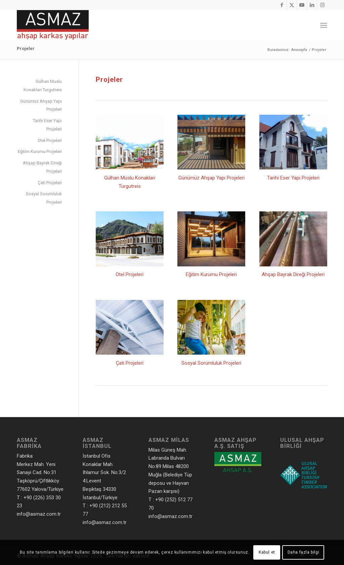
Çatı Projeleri (129, 363)
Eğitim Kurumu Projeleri (211, 274)
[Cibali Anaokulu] (211, 327)
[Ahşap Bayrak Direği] (293, 238)
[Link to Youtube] (302, 5)
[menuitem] (323, 25)
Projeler (26, 48)
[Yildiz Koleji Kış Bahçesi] (211, 238)
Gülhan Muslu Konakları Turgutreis (43, 85)
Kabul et (267, 552)
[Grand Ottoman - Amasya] (130, 238)
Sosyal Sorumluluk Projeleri (211, 363)
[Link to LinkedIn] (312, 5)
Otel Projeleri (129, 274)
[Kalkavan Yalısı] (293, 142)
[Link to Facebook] (282, 5)
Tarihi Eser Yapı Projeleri (293, 178)
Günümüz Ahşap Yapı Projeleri (211, 178)
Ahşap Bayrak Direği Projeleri (293, 274)
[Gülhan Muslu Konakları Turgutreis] (130, 142)
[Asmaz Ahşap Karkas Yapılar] (53, 25)
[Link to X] (292, 5)
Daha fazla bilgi (303, 552)
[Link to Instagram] (322, 5)
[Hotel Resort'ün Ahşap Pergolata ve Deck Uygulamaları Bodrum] (211, 142)
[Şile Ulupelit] (130, 327)
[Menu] (323, 25)
